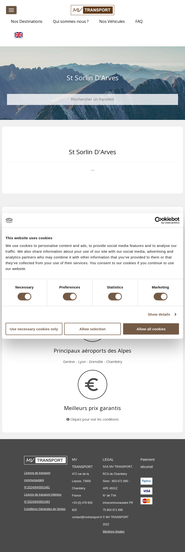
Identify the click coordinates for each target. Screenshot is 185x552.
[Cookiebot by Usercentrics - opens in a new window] (158, 220)
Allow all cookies (151, 329)
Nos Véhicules (112, 21)
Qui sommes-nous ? (71, 21)
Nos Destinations (26, 21)
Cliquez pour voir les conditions (92, 419)
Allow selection (92, 329)
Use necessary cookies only (34, 329)
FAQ (139, 21)
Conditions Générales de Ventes (45, 509)
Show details (159, 314)
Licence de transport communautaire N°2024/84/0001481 (37, 480)
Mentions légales (114, 531)
